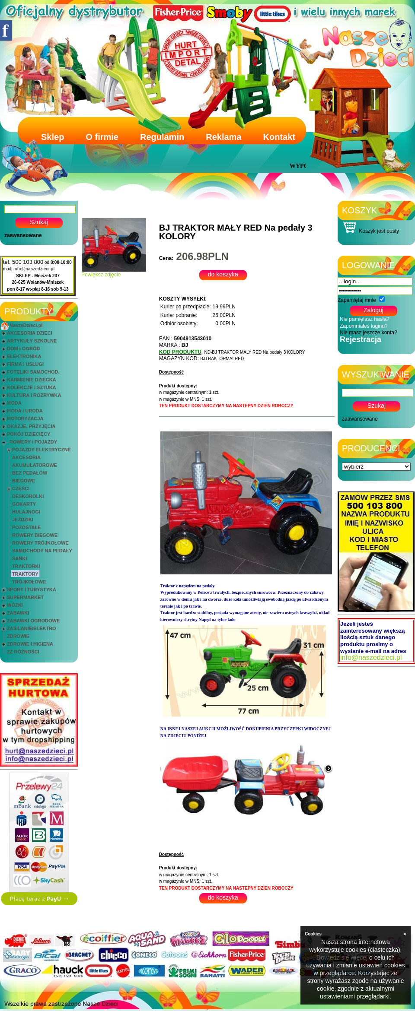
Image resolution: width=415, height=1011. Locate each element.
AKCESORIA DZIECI (29, 333)
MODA (14, 403)
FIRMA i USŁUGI (25, 364)
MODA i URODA (25, 410)
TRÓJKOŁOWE (29, 581)
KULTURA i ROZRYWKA (34, 395)
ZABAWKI (18, 612)
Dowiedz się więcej (341, 957)
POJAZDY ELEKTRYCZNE (41, 449)
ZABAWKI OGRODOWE (33, 620)
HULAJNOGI (26, 511)
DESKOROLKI (28, 496)
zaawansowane (23, 235)
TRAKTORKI (26, 566)
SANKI (19, 558)
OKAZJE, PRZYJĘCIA (31, 426)
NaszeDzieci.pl (26, 325)
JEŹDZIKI (22, 519)
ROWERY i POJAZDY (33, 441)
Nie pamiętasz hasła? (364, 319)
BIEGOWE (23, 480)
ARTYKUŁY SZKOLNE (32, 340)
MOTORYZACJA (25, 418)
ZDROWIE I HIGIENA (30, 644)
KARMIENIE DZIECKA (31, 379)
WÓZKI (15, 605)
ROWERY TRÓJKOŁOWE (40, 542)
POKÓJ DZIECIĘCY (28, 434)
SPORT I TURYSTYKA (31, 589)
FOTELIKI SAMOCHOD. (33, 371)
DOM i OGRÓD (23, 348)
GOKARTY (24, 504)
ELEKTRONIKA (24, 356)
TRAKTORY (25, 574)
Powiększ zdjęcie (113, 272)
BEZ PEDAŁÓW (29, 472)
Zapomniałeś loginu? (364, 326)
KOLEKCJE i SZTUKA (31, 387)
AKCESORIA (26, 457)
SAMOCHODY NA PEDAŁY (42, 550)
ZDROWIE (18, 636)
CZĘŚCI (20, 488)
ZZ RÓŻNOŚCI (23, 651)
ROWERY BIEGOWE (34, 535)
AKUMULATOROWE (34, 465)
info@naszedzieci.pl (33, 268)
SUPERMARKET (25, 597)
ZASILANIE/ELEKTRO (31, 628)
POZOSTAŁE (26, 527)
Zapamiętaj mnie (357, 300)
